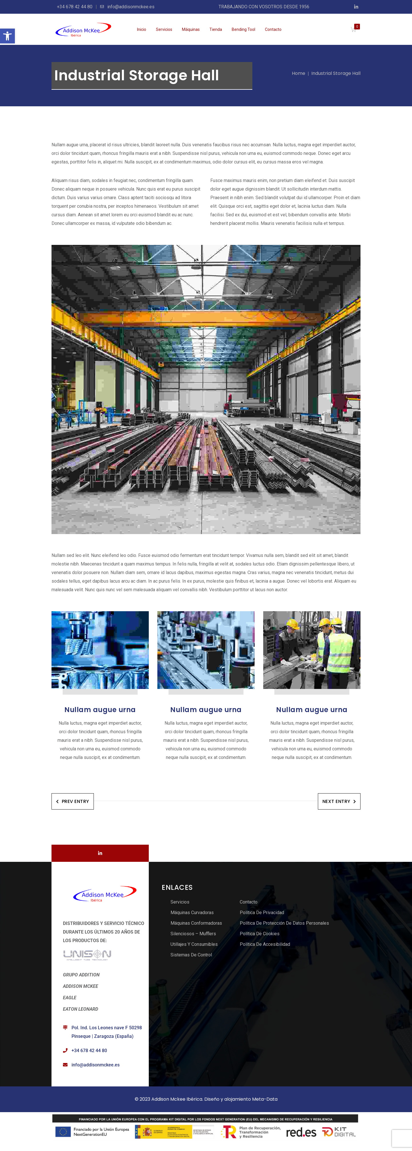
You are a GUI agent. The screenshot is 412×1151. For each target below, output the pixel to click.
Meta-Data (265, 1099)
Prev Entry (72, 801)
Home (298, 73)
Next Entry (339, 801)
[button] (7, 36)
